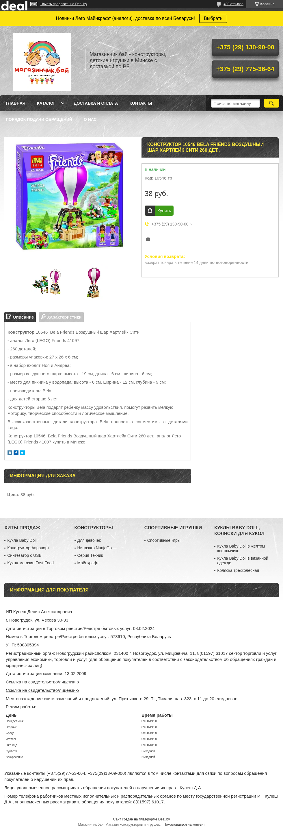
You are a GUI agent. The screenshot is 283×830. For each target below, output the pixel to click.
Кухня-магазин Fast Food (30, 563)
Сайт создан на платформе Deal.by (141, 819)
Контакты (140, 103)
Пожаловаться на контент (184, 824)
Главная (15, 103)
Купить (164, 210)
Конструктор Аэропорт (28, 548)
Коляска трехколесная (238, 570)
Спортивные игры (163, 540)
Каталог (46, 103)
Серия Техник (90, 555)
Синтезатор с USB (24, 555)
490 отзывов (233, 4)
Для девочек (89, 540)
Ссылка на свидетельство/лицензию (42, 681)
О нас (90, 119)
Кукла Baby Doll (21, 540)
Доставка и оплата (96, 103)
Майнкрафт (88, 563)
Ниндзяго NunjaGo (94, 548)
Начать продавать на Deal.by (63, 4)
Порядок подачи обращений (39, 119)
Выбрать (213, 18)
